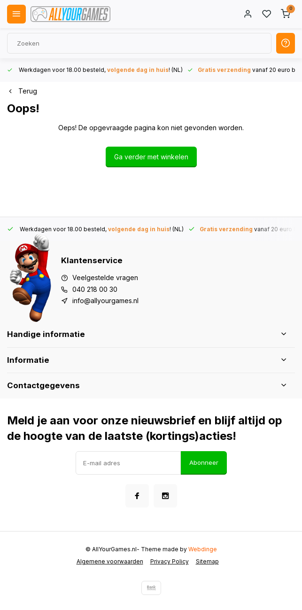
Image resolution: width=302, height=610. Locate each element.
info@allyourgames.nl (105, 301)
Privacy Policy (169, 561)
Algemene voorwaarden (110, 561)
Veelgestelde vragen (105, 278)
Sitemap (207, 561)
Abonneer (203, 462)
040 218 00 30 (94, 289)
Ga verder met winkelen (151, 157)
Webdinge (202, 549)
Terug (22, 91)
